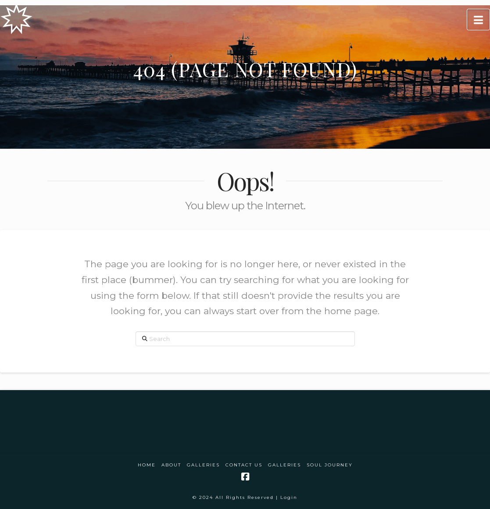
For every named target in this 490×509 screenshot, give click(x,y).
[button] (478, 19)
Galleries (203, 465)
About (171, 465)
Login (288, 497)
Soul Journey (330, 465)
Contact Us (243, 465)
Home (147, 465)
